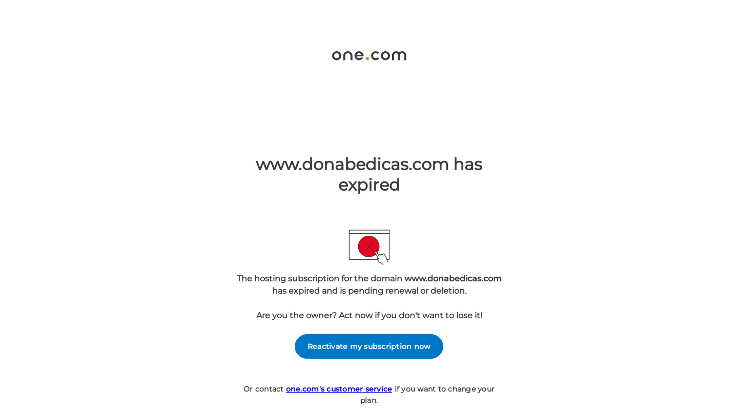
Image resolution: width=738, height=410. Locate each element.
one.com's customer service (339, 389)
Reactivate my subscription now (369, 346)
